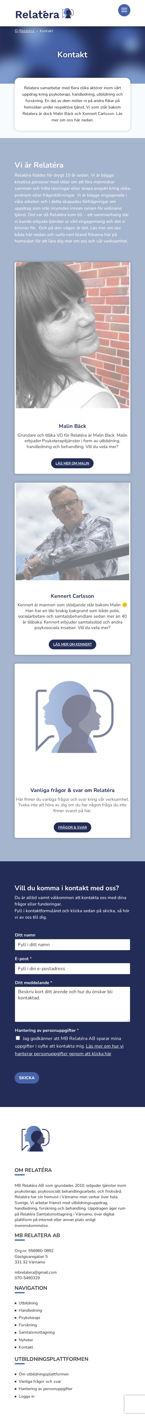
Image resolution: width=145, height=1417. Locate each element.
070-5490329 (27, 1278)
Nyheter (26, 1340)
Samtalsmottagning (37, 1332)
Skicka (27, 1078)
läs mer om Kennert (72, 644)
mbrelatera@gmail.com (36, 1272)
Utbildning (28, 1303)
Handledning (30, 1310)
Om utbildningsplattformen (44, 1374)
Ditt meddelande (33, 983)
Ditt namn (25, 935)
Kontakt (26, 1347)
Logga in (26, 1396)
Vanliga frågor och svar (40, 1381)
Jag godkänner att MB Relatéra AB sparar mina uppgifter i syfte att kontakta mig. (69, 1046)
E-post (23, 959)
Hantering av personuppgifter (47, 1030)
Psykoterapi (29, 1317)
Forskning (28, 1325)
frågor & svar (72, 827)
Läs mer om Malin (72, 463)
